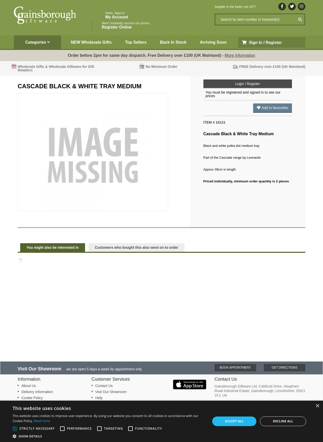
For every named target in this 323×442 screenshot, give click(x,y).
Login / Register (247, 84)
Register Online (126, 25)
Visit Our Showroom (111, 392)
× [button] (317, 406)
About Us (28, 386)
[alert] (161, 421)
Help (99, 398)
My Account (116, 15)
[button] (109, 436)
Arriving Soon (213, 42)
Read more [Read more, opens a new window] (42, 421)
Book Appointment (235, 367)
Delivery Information (37, 392)
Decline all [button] (283, 421)
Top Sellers (136, 42)
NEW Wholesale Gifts (91, 42)
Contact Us (104, 386)
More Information (240, 55)
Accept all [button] (234, 421)
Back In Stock (173, 42)
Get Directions (285, 367)
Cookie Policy (32, 398)
